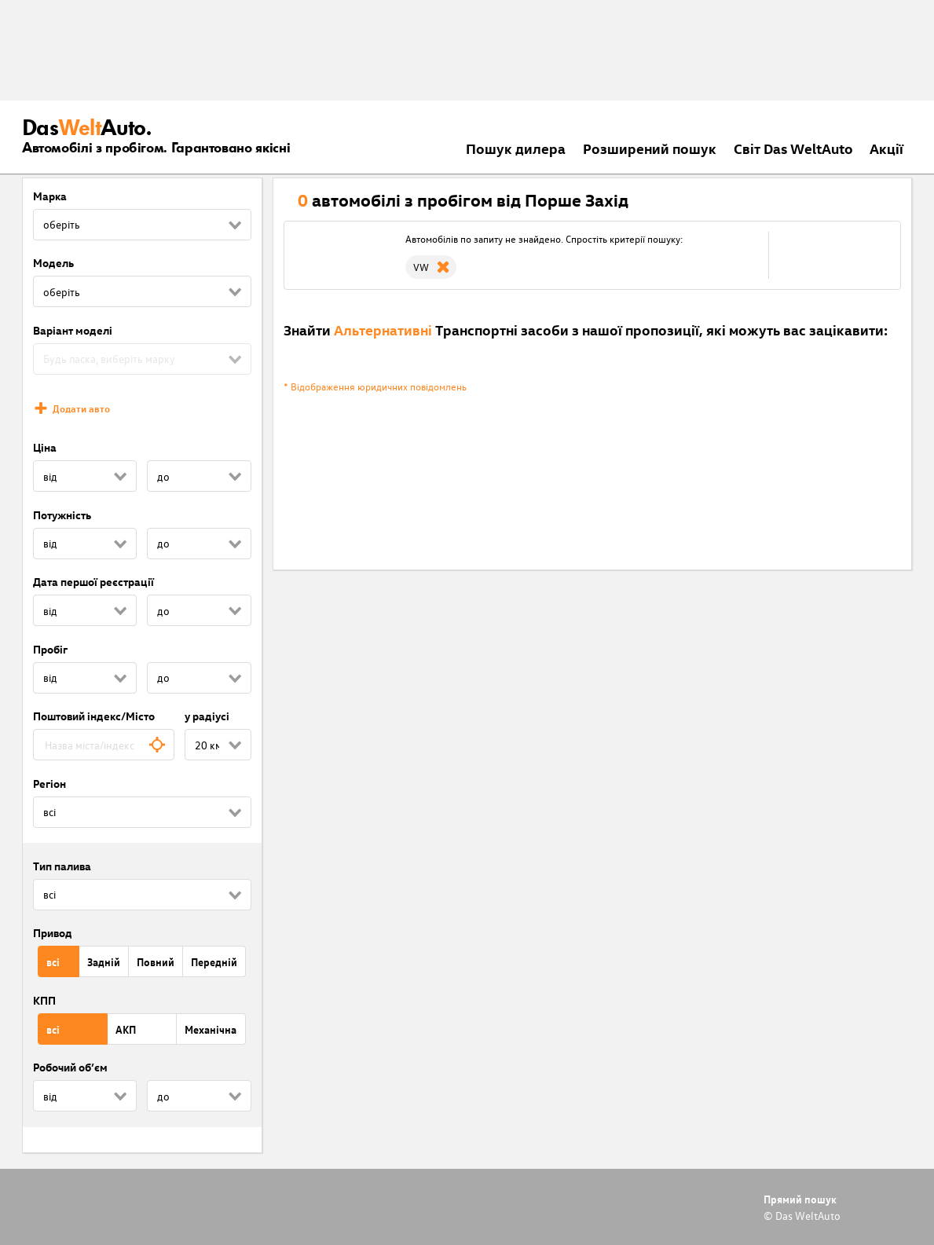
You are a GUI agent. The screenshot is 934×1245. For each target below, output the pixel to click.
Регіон (49, 783)
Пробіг (50, 649)
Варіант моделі (72, 330)
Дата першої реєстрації (93, 581)
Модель (53, 262)
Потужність (62, 514)
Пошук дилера (516, 148)
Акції (886, 148)
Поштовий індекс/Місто (94, 716)
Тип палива (62, 866)
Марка (50, 196)
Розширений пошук (649, 148)
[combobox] (104, 744)
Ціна (45, 447)
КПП (44, 1000)
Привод (52, 932)
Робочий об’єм (70, 1067)
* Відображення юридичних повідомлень (375, 386)
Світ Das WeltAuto (793, 148)
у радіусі (207, 716)
